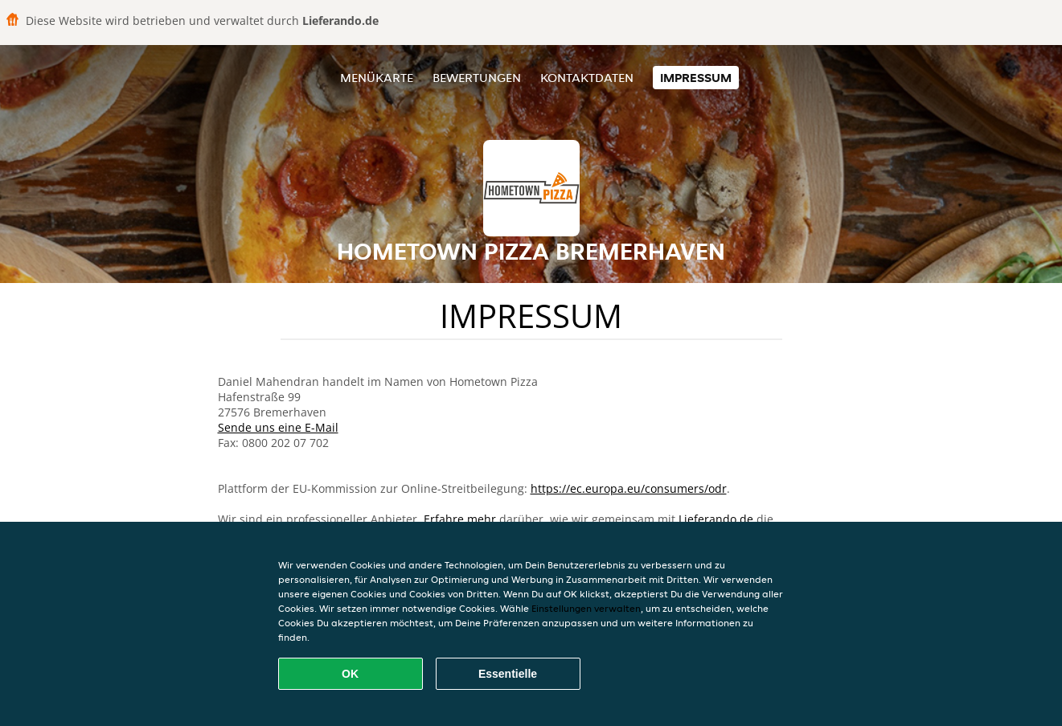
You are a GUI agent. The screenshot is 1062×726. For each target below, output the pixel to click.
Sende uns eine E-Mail (278, 427)
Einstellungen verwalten (586, 608)
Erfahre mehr (460, 519)
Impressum (696, 77)
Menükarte (376, 77)
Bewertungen (477, 77)
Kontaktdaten (587, 77)
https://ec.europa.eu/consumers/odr (629, 488)
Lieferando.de (716, 519)
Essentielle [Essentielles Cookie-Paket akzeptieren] (507, 673)
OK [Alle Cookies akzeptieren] (350, 673)
